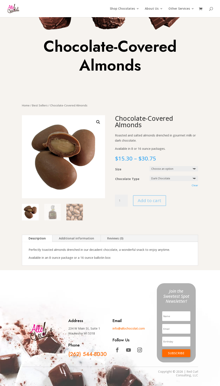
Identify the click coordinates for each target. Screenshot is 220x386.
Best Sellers (40, 105)
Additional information (76, 238)
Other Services (179, 9)
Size (118, 169)
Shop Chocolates (122, 9)
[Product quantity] (121, 201)
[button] (98, 122)
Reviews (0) (115, 238)
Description (37, 238)
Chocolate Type (127, 179)
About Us (152, 9)
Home (26, 105)
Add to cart (149, 200)
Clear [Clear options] (195, 185)
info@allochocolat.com (129, 328)
